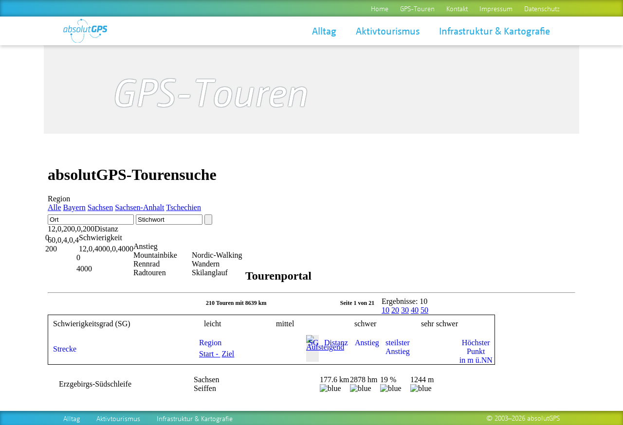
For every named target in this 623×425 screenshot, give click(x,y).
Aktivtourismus (388, 30)
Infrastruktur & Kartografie (494, 30)
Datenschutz (542, 8)
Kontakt (457, 8)
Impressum (496, 8)
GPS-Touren (417, 8)
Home (379, 8)
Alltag (324, 30)
